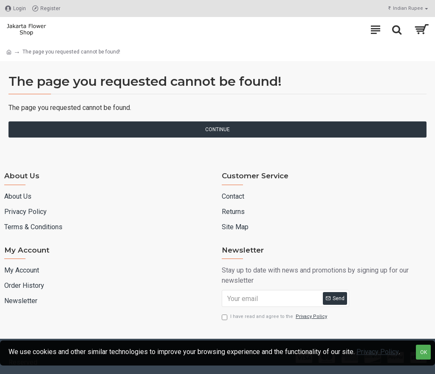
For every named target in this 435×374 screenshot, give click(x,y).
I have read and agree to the (275, 317)
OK (423, 352)
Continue (217, 129)
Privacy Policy (377, 352)
